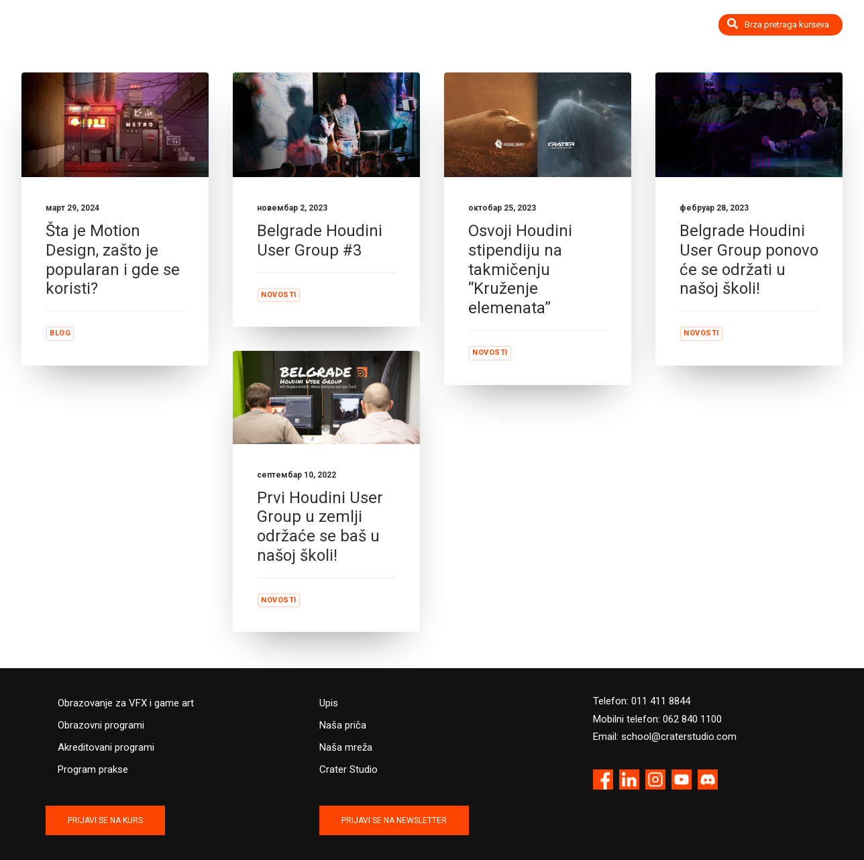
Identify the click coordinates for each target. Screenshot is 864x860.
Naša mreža (345, 747)
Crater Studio (348, 769)
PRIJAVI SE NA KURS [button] (105, 820)
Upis (328, 703)
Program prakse (93, 769)
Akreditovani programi (106, 747)
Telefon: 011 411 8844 (641, 701)
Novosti (278, 294)
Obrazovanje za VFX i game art (126, 703)
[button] (115, 124)
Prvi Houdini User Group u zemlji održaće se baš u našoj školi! (320, 526)
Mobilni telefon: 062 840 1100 (657, 719)
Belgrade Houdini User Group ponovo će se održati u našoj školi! (749, 259)
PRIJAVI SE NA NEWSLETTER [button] (394, 820)
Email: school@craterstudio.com (665, 737)
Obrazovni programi (101, 725)
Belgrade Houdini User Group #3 (319, 240)
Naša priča (342, 725)
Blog (60, 333)
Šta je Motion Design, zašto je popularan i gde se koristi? (113, 259)
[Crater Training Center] (75, 32)
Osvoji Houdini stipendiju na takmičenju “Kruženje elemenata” (520, 269)
